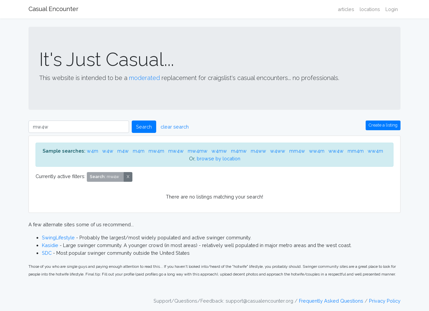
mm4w (297, 151)
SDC (47, 253)
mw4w (176, 151)
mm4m (356, 151)
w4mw (219, 151)
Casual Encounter (53, 8)
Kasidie (50, 245)
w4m (92, 151)
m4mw (239, 151)
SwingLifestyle (58, 237)
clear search (175, 127)
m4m (138, 151)
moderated (144, 77)
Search (144, 127)
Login (391, 9)
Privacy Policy (385, 301)
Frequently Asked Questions (331, 301)
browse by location (218, 158)
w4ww (277, 151)
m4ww (258, 151)
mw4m (156, 151)
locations (370, 9)
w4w (107, 151)
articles (346, 9)
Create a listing (383, 125)
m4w (123, 151)
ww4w (336, 151)
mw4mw (197, 151)
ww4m (316, 151)
